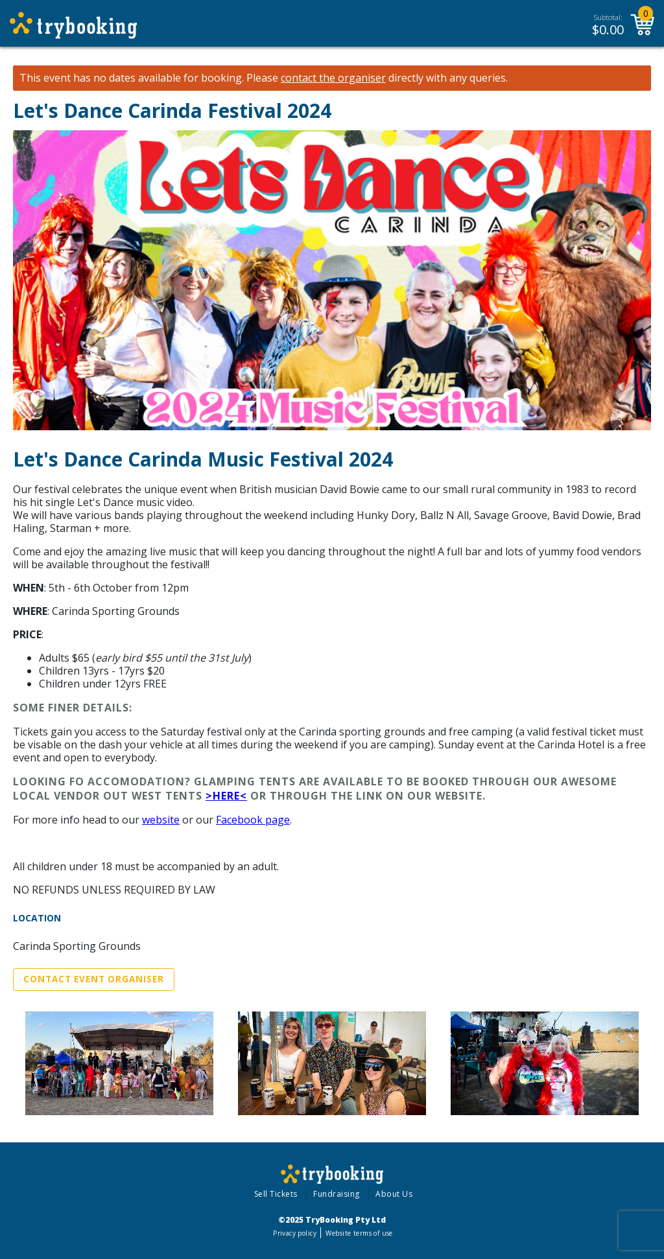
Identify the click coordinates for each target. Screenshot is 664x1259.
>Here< (226, 796)
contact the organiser (333, 78)
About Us (393, 1193)
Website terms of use (359, 1233)
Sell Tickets (276, 1193)
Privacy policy (294, 1233)
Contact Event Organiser (93, 979)
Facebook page (253, 820)
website (161, 820)
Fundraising (336, 1193)
